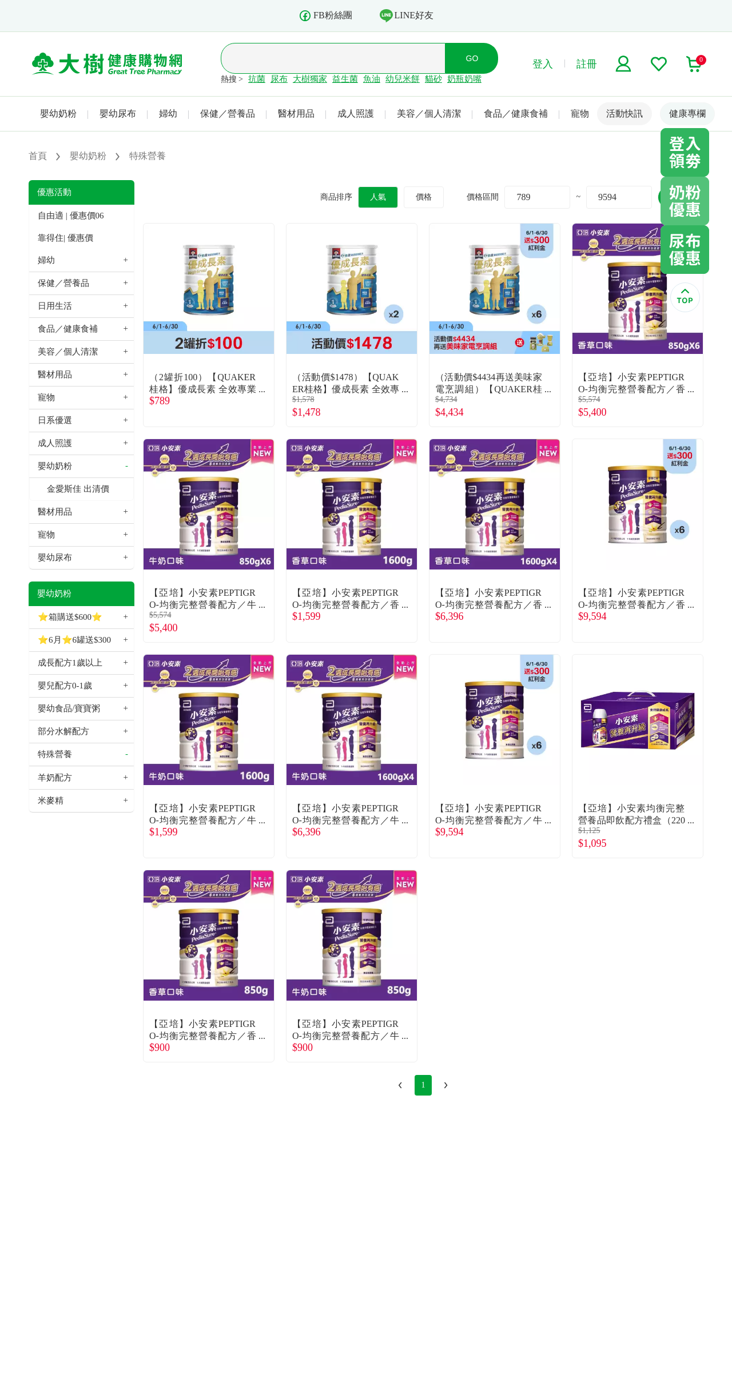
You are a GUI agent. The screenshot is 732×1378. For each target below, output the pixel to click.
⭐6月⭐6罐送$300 (74, 639)
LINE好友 (406, 15)
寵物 (580, 113)
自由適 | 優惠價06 (71, 215)
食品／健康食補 (516, 113)
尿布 (279, 78)
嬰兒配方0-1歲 (65, 685)
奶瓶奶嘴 (464, 78)
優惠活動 (54, 192)
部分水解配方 (63, 731)
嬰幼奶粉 (58, 113)
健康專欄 (687, 113)
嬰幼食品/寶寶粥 (69, 708)
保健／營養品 (227, 113)
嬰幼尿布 (118, 113)
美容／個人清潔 (429, 113)
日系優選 (55, 420)
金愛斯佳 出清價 (78, 488)
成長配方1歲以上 (70, 662)
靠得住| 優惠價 (65, 237)
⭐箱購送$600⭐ (70, 617)
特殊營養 (55, 754)
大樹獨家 (310, 78)
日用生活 (55, 305)
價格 (424, 197)
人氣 (378, 197)
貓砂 (433, 78)
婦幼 (168, 113)
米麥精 (50, 800)
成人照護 (355, 113)
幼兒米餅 (402, 78)
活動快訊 (624, 113)
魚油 (371, 78)
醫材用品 (296, 113)
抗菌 (256, 78)
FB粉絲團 (325, 15)
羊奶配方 (55, 777)
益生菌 (345, 78)
